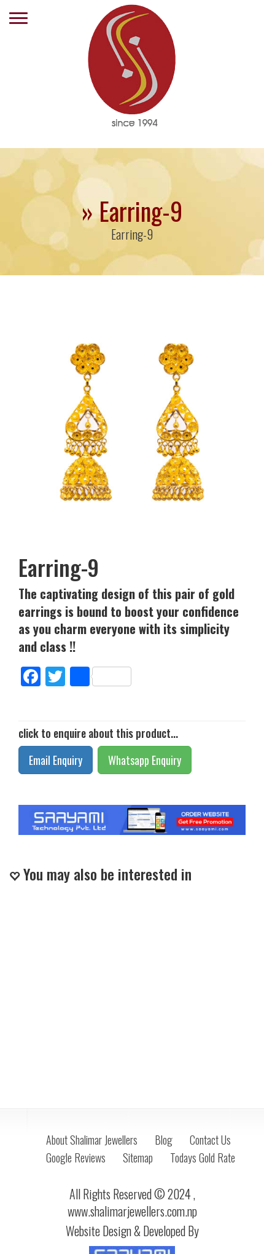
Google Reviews (76, 1158)
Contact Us (210, 1140)
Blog (164, 1140)
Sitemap (138, 1158)
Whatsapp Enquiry (144, 760)
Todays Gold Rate (202, 1158)
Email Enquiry (55, 760)
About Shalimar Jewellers (92, 1140)
